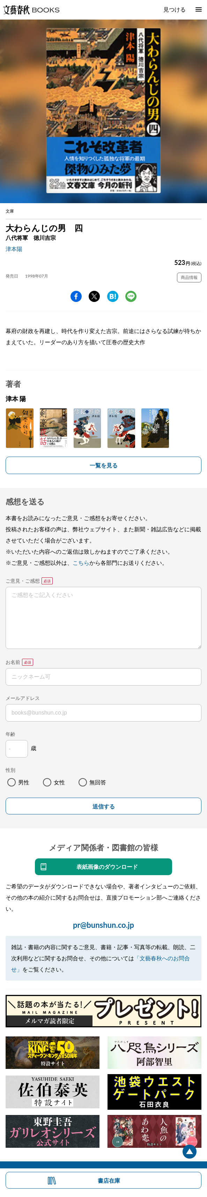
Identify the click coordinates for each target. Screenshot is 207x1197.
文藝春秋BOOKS (31, 9)
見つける (174, 9)
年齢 (10, 734)
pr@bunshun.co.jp (103, 925)
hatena (112, 296)
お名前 (13, 662)
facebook (76, 296)
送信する (104, 807)
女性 (59, 782)
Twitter (94, 296)
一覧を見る (104, 465)
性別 (10, 770)
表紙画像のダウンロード (107, 866)
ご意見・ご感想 (23, 581)
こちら (81, 562)
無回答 (97, 782)
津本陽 (14, 248)
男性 (23, 782)
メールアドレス (23, 698)
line (130, 296)
